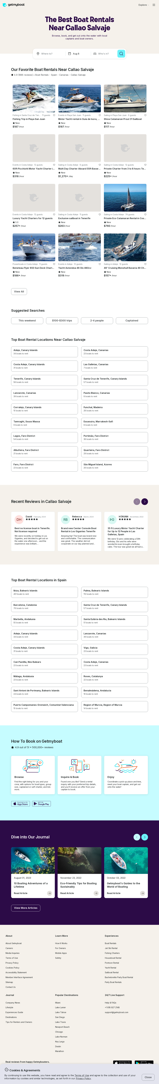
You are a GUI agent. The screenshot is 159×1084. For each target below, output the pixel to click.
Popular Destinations (66, 995)
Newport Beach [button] (62, 1027)
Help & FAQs (110, 1002)
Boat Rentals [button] (110, 943)
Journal (10, 995)
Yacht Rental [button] (110, 967)
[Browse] (143, 5)
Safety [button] (58, 958)
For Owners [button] (60, 948)
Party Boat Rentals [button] (113, 982)
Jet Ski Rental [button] (111, 948)
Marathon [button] (59, 1051)
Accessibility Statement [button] (16, 972)
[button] (42, 75)
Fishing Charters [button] (112, 953)
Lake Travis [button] (60, 1022)
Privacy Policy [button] (83, 1078)
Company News (13, 1002)
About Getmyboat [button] (14, 943)
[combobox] (50, 53)
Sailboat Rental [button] (112, 972)
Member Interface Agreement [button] (19, 977)
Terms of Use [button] (82, 1075)
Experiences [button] (112, 935)
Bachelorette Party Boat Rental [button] (119, 977)
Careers (9, 948)
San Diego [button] (60, 1017)
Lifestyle (9, 1007)
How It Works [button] (61, 943)
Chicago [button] (59, 1032)
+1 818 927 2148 (112, 1007)
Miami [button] (57, 1002)
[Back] (137, 501)
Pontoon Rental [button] (112, 963)
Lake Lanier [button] (60, 1007)
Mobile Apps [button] (61, 953)
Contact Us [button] (11, 987)
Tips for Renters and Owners (19, 1022)
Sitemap (9, 982)
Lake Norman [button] (61, 1036)
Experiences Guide (14, 1012)
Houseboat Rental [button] (113, 958)
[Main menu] (154, 5)
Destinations (11, 1017)
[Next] (144, 501)
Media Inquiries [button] (12, 953)
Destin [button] (58, 1046)
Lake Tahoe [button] (60, 1012)
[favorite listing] (54, 115)
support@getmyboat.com (116, 1012)
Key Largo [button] (60, 1041)
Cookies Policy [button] (12, 967)
